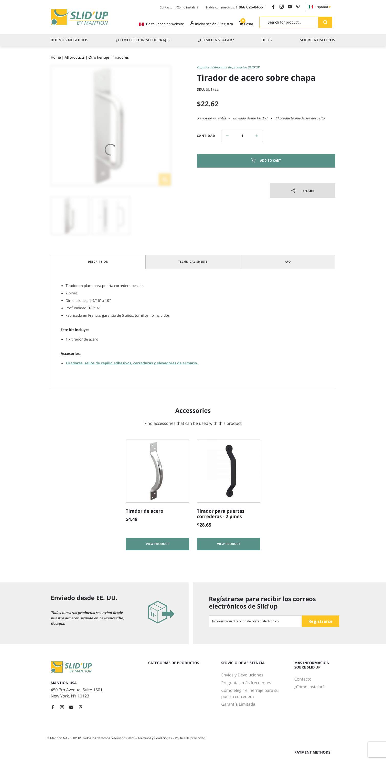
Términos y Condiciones (155, 738)
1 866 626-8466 (249, 7)
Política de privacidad (190, 738)
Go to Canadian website (158, 24)
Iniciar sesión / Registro (209, 23)
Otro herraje (98, 57)
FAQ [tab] (288, 262)
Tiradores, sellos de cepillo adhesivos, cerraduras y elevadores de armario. (132, 363)
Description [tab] (98, 262)
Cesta (246, 23)
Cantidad (206, 135)
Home (56, 57)
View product (157, 544)
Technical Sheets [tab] (193, 262)
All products (75, 57)
